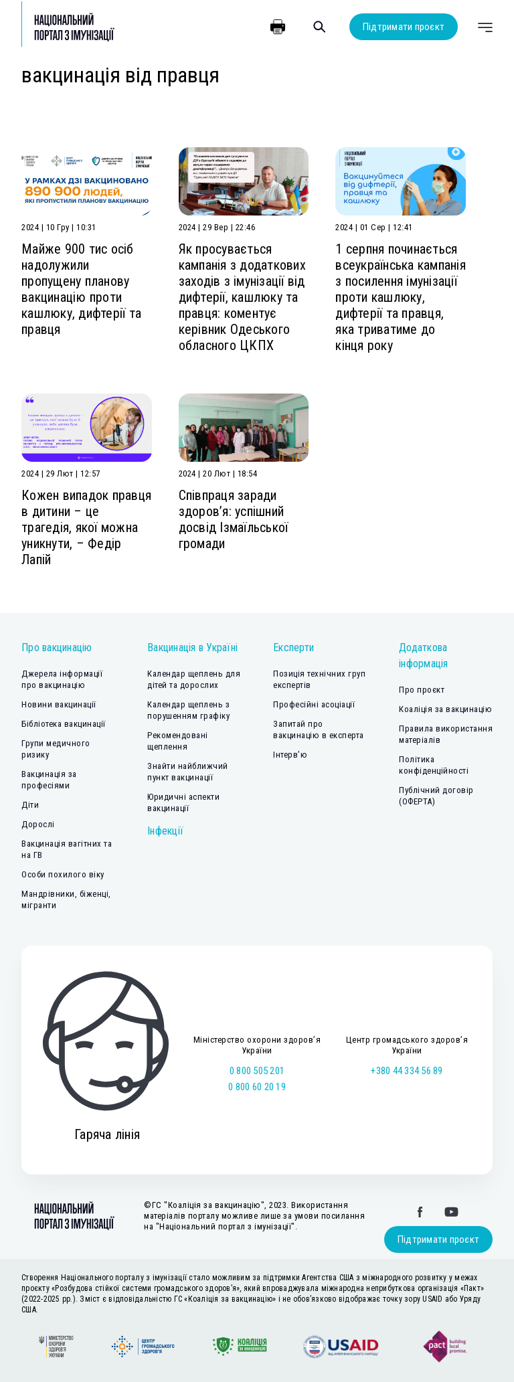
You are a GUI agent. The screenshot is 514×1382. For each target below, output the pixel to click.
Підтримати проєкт (403, 27)
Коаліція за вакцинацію (445, 709)
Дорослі (38, 824)
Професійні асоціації (314, 704)
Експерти (293, 647)
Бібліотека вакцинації (63, 724)
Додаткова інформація (423, 655)
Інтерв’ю (290, 755)
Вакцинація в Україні (192, 647)
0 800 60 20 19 (257, 1087)
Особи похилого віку (62, 874)
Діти (30, 805)
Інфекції (165, 831)
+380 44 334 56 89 (406, 1071)
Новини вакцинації (58, 704)
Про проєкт (421, 690)
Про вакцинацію (56, 647)
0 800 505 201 (257, 1071)
